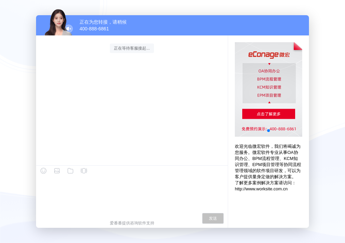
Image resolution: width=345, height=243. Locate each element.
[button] (268, 130)
